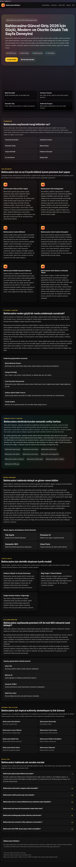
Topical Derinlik (10, 151)
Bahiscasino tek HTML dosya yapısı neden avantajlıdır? (22, 829)
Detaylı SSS (44, 157)
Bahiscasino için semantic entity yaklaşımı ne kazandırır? (22, 822)
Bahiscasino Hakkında (56, 749)
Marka (69, 5)
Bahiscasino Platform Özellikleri (56, 740)
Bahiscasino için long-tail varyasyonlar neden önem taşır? (23, 808)
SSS (73, 5)
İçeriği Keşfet (11, 59)
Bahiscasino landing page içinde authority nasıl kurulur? (22, 815)
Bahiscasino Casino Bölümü (19, 731)
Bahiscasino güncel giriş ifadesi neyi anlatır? (18, 773)
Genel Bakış (46, 5)
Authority (54, 5)
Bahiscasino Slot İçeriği (56, 723)
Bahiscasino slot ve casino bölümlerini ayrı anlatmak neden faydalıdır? (27, 802)
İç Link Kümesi (10, 157)
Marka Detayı (44, 146)
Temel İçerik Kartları (12, 140)
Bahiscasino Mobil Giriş (19, 740)
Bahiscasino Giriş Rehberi (19, 723)
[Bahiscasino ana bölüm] (10, 5)
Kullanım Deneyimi (46, 151)
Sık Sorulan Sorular (27, 59)
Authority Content (46, 140)
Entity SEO (61, 5)
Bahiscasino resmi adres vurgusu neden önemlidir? (20, 788)
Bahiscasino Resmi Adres (19, 749)
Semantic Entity (10, 146)
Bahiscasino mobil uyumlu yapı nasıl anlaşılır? (18, 795)
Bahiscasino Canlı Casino (56, 731)
